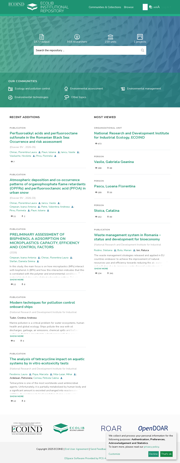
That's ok (166, 454)
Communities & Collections (105, 7)
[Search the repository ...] (86, 50)
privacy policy (151, 446)
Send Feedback (99, 449)
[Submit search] (145, 7)
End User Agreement (77, 449)
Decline (153, 454)
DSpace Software (75, 458)
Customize (114, 454)
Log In (165, 7)
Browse (129, 7)
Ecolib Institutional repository (54, 7)
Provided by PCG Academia (100, 458)
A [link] (154, 7)
